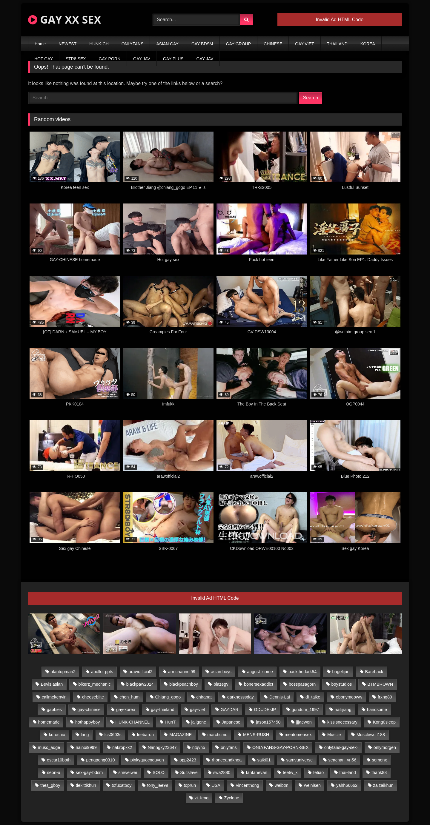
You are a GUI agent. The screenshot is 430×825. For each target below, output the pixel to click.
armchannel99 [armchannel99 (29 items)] (181, 671)
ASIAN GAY (167, 43)
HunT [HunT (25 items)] (170, 722)
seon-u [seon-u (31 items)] (53, 772)
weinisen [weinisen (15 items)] (312, 785)
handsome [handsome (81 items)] (377, 709)
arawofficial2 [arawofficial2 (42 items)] (141, 671)
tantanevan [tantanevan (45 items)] (256, 772)
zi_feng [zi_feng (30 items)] (201, 797)
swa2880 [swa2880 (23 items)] (222, 772)
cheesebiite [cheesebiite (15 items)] (93, 697)
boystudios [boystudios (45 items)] (341, 684)
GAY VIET (304, 43)
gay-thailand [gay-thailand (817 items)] (162, 709)
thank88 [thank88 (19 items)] (379, 772)
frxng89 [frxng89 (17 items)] (385, 697)
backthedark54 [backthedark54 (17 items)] (302, 671)
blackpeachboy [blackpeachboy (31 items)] (183, 684)
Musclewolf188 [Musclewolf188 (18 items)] (371, 734)
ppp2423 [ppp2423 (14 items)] (187, 760)
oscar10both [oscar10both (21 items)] (58, 760)
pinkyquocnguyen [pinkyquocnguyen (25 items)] (147, 760)
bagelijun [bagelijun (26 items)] (341, 671)
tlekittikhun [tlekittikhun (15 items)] (86, 785)
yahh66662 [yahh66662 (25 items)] (346, 785)
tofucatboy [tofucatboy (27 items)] (121, 785)
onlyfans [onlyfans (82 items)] (229, 747)
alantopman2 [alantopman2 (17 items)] (63, 671)
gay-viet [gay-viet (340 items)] (197, 709)
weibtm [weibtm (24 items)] (281, 785)
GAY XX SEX (64, 19)
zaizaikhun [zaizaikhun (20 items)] (383, 785)
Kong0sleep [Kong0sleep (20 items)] (384, 722)
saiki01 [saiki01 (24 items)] (264, 760)
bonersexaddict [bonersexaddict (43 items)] (258, 684)
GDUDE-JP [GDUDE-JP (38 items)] (265, 709)
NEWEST (67, 43)
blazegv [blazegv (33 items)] (221, 684)
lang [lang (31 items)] (85, 734)
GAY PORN (109, 58)
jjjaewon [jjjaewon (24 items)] (304, 722)
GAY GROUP (238, 43)
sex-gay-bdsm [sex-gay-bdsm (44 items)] (89, 772)
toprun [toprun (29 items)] (190, 785)
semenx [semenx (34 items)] (379, 760)
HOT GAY (43, 58)
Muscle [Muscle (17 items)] (334, 734)
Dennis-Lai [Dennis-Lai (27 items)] (279, 697)
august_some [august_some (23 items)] (260, 671)
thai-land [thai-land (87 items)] (348, 772)
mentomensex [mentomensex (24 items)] (298, 734)
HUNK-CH (99, 43)
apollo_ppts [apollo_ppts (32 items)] (102, 671)
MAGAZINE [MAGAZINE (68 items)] (180, 734)
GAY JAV (141, 58)
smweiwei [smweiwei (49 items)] (127, 772)
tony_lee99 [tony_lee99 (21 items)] (157, 785)
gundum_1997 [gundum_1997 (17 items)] (305, 709)
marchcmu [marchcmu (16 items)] (218, 734)
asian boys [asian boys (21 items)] (221, 671)
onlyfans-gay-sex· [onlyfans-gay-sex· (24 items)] (341, 747)
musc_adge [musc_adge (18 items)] (49, 747)
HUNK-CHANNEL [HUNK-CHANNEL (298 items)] (133, 722)
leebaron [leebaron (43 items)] (145, 734)
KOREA (367, 43)
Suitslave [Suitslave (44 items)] (188, 772)
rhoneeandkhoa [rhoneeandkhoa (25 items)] (227, 760)
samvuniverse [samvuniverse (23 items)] (299, 760)
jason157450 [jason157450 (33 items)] (268, 722)
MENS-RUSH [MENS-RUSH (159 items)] (256, 734)
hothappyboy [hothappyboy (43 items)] (87, 722)
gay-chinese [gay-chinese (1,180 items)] (89, 709)
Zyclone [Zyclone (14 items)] (231, 797)
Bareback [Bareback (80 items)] (374, 671)
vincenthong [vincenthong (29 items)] (247, 785)
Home (40, 43)
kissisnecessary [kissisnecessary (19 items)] (342, 722)
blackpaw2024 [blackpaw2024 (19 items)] (140, 684)
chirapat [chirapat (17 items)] (203, 697)
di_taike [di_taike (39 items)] (312, 697)
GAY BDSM (202, 43)
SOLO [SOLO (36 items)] (159, 772)
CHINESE (273, 43)
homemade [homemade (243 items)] (49, 722)
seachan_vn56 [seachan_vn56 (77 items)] (342, 760)
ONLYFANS (133, 43)
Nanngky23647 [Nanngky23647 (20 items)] (162, 747)
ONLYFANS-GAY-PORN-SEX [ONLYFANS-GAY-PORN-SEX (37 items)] (280, 747)
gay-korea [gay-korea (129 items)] (125, 709)
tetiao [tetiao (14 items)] (318, 772)
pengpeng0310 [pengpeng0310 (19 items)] (100, 760)
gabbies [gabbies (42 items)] (54, 709)
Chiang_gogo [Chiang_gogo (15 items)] (168, 697)
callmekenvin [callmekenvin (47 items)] (54, 697)
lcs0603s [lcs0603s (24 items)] (113, 734)
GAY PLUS (173, 58)
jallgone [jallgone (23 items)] (198, 722)
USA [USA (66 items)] (215, 785)
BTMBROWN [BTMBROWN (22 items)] (380, 684)
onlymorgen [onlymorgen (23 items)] (385, 747)
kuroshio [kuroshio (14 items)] (57, 734)
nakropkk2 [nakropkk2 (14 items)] (122, 747)
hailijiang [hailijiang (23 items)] (343, 709)
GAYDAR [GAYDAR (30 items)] (230, 709)
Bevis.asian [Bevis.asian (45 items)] (52, 684)
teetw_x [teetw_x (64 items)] (290, 772)
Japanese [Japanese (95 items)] (231, 722)
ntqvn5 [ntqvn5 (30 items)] (198, 747)
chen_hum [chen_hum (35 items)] (129, 697)
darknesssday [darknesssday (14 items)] (240, 697)
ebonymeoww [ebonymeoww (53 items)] (349, 697)
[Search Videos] (196, 20)
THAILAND (337, 43)
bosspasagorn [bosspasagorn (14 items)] (302, 684)
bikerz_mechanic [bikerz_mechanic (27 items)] (94, 684)
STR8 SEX (76, 58)
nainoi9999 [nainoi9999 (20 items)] (86, 747)
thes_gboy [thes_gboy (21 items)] (50, 785)
